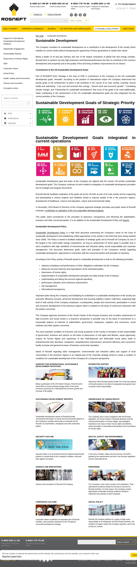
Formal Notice (95, 560)
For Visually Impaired (127, 4)
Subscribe (119, 560)
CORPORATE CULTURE (46, 502)
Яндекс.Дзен (80, 14)
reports (126, 220)
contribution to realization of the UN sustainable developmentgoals (74, 210)
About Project (131, 560)
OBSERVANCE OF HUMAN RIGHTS (103, 399)
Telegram (75, 14)
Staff (5, 63)
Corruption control (10, 88)
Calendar (12, 123)
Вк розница (84, 15)
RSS (10, 113)
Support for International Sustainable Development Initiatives (14, 41)
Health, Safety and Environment (16, 78)
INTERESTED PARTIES (98, 364)
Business (52, 29)
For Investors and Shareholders (75, 29)
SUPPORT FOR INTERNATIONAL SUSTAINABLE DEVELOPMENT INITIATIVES (57, 365)
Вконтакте (71, 14)
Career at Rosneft (54, 14)
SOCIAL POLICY (95, 502)
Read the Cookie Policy (11, 556)
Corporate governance (33, 29)
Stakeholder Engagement (13, 49)
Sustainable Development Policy (50, 233)
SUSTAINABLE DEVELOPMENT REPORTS (54, 399)
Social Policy (8, 73)
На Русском (120, 8)
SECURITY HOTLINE (45, 437)
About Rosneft (10, 29)
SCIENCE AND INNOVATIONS (49, 467)
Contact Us (38, 14)
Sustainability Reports (12, 54)
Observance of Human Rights (15, 59)
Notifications (13, 118)
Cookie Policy (130, 563)
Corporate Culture (10, 68)
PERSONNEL (94, 467)
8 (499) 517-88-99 (39, 4)
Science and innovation (13, 83)
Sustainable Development (107, 29)
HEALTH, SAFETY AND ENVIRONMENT (105, 437)
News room (128, 29)
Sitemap (132, 8)
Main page (40, 36)
